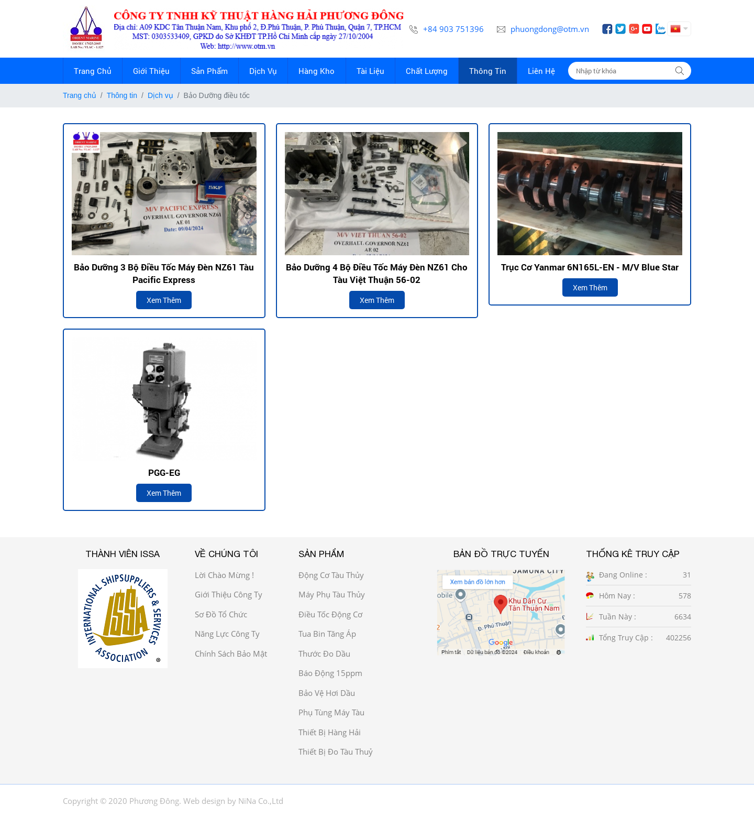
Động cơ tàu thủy (331, 575)
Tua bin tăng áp (327, 633)
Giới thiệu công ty (228, 594)
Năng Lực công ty (227, 633)
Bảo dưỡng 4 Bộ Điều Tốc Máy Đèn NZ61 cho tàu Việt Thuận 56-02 (377, 273)
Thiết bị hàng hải (329, 732)
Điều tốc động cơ (330, 614)
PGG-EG (164, 472)
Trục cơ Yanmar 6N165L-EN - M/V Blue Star (590, 267)
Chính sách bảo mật (231, 653)
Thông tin (122, 95)
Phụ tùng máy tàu (331, 712)
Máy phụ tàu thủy (331, 594)
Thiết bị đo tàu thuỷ (335, 751)
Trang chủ (79, 95)
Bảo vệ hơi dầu (326, 693)
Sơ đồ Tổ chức (221, 614)
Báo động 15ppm (330, 673)
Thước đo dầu (324, 653)
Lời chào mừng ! (224, 575)
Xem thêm (164, 300)
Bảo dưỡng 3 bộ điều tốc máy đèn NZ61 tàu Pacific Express (164, 273)
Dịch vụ (160, 95)
